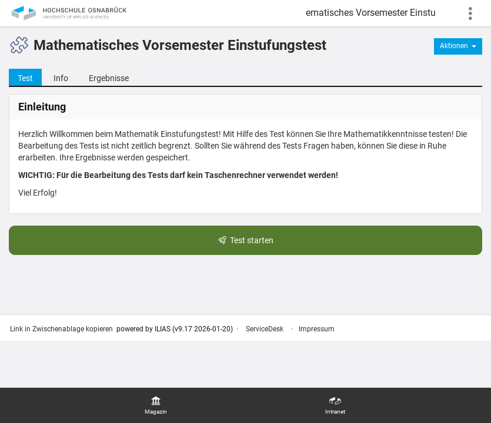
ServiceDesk (264, 329)
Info (61, 78)
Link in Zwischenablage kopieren (61, 329)
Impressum (317, 329)
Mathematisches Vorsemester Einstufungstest (370, 12)
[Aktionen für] (458, 46)
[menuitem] (155, 405)
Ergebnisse (109, 78)
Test (21, 77)
